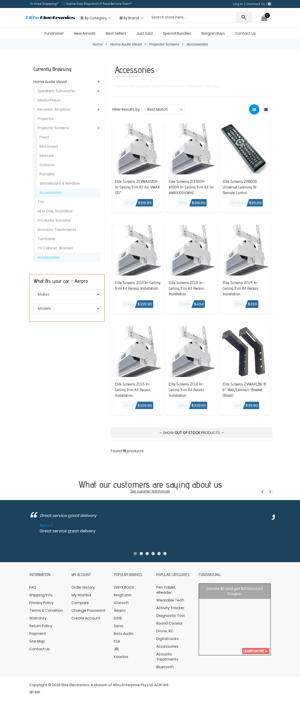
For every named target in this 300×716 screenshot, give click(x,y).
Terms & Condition (46, 612)
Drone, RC (165, 633)
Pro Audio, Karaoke (54, 220)
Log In (238, 4)
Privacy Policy (41, 605)
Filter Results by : (126, 109)
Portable (47, 174)
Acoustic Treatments (57, 229)
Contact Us (255, 4)
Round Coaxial (169, 625)
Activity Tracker (170, 610)
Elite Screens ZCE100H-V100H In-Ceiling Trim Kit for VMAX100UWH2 (191, 186)
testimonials (161, 493)
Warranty (38, 620)
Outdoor (47, 164)
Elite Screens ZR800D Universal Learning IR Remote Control (242, 186)
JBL (116, 651)
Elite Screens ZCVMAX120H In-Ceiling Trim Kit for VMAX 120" (136, 186)
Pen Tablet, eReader (166, 592)
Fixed (44, 137)
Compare (80, 605)
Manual (46, 155)
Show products (191, 435)
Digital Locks (167, 641)
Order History (83, 589)
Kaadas (121, 659)
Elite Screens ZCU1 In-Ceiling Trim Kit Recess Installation (135, 287)
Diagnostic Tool (170, 617)
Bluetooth (165, 669)
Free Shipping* (46, 4)
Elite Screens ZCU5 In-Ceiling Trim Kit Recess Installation (189, 287)
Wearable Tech (170, 602)
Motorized (49, 146)
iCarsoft (121, 605)
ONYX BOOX (124, 589)
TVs (41, 201)
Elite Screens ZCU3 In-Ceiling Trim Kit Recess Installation (135, 389)
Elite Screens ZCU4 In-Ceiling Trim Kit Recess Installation (243, 287)
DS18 (118, 620)
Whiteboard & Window (60, 183)
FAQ (32, 589)
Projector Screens (164, 44)
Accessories (51, 192)
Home (96, 44)
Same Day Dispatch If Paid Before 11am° (98, 4)
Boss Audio (123, 635)
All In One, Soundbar (55, 211)
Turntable (46, 238)
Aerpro (120, 612)
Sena (118, 628)
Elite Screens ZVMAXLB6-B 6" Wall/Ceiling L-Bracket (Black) (242, 392)
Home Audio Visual (125, 44)
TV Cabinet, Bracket (55, 248)
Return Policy (40, 628)
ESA (117, 643)
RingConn (122, 597)
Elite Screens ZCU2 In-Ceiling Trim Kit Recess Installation (188, 389)
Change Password (88, 612)
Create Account (86, 620)
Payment (37, 635)
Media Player (49, 100)
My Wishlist (81, 597)
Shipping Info (40, 597)
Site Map (37, 643)
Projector (46, 118)
